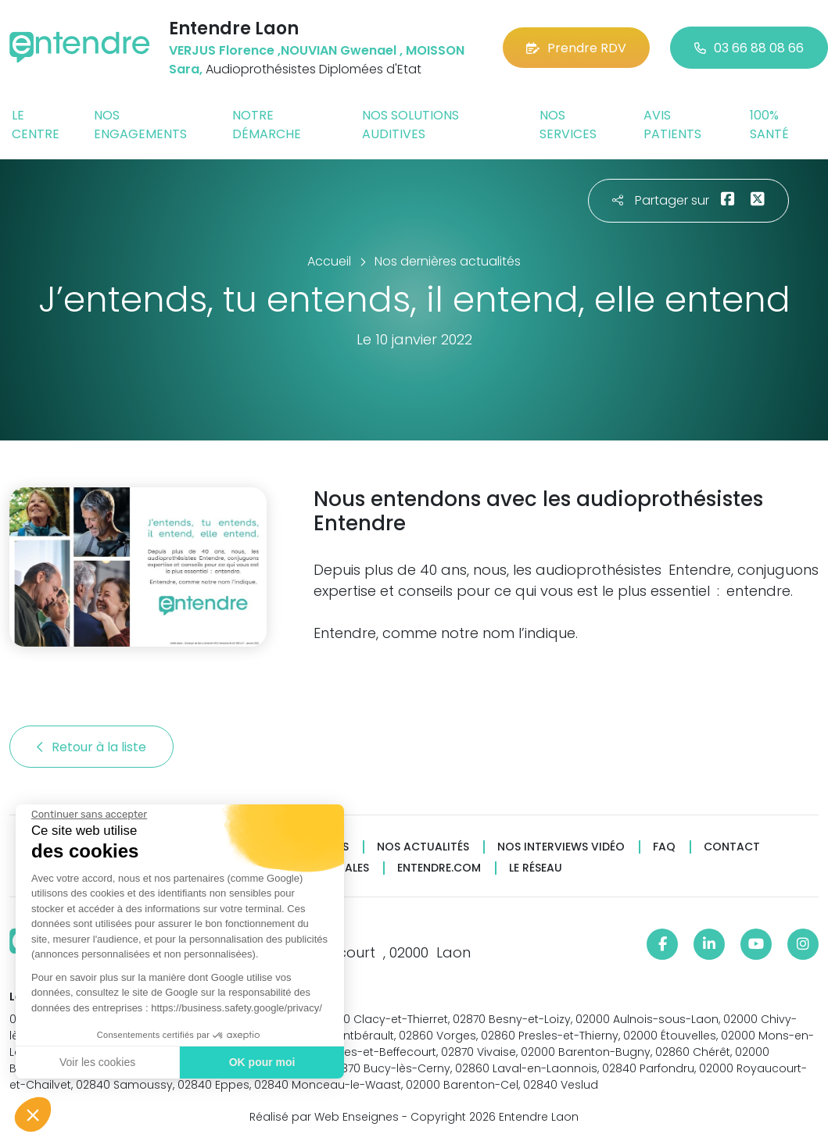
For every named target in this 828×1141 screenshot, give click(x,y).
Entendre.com (439, 868)
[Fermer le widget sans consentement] (88, 814)
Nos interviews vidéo (561, 847)
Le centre (35, 124)
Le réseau (535, 868)
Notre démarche (266, 124)
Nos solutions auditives (410, 124)
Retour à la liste (91, 747)
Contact (732, 847)
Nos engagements (140, 124)
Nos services (568, 124)
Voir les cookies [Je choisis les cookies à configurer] (96, 1062)
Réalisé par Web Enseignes (324, 1117)
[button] (33, 1114)
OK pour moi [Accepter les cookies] (261, 1062)
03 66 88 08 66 (749, 48)
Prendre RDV (576, 48)
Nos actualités (423, 847)
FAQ (664, 847)
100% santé (769, 124)
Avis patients (672, 124)
